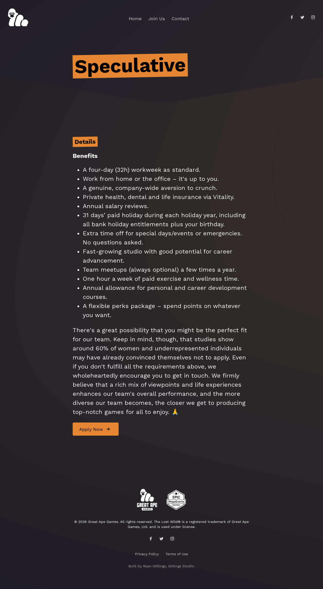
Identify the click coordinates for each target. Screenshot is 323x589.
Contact (180, 18)
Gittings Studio (181, 566)
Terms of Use (177, 554)
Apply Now (91, 429)
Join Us (156, 18)
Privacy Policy (147, 554)
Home (135, 18)
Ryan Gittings (154, 566)
